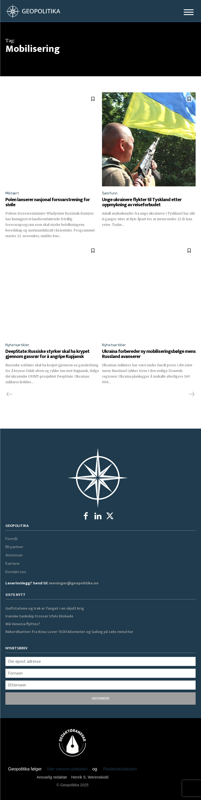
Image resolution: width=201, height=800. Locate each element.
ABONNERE (100, 698)
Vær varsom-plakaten (66, 769)
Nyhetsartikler (17, 345)
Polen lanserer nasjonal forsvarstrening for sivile (47, 202)
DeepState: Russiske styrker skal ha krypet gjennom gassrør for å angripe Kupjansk (47, 354)
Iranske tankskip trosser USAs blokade (39, 616)
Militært (12, 193)
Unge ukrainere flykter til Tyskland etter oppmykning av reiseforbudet (141, 202)
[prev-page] (9, 394)
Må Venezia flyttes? (22, 624)
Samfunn (110, 193)
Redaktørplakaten (120, 769)
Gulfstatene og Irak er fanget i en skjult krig (44, 608)
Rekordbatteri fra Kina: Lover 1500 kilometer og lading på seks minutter (69, 631)
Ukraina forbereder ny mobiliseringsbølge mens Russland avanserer (149, 354)
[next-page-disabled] (191, 394)
